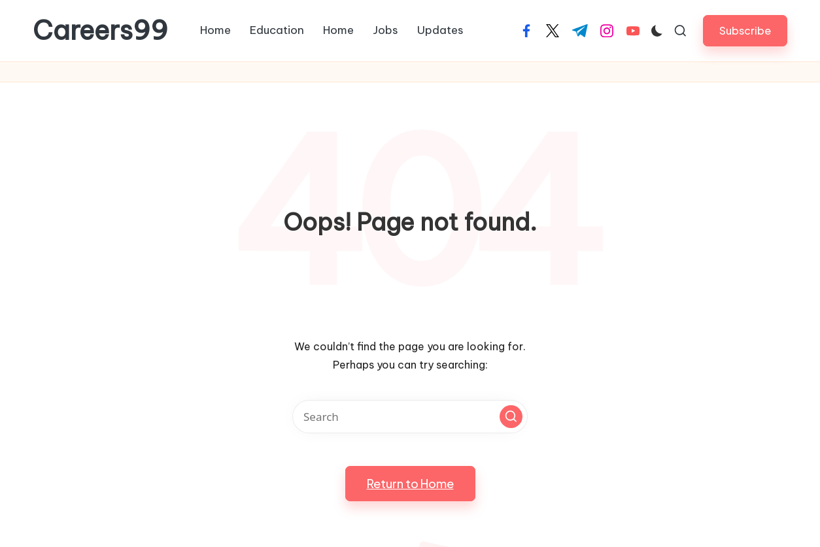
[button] (745, 30)
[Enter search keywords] (410, 416)
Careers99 (100, 30)
